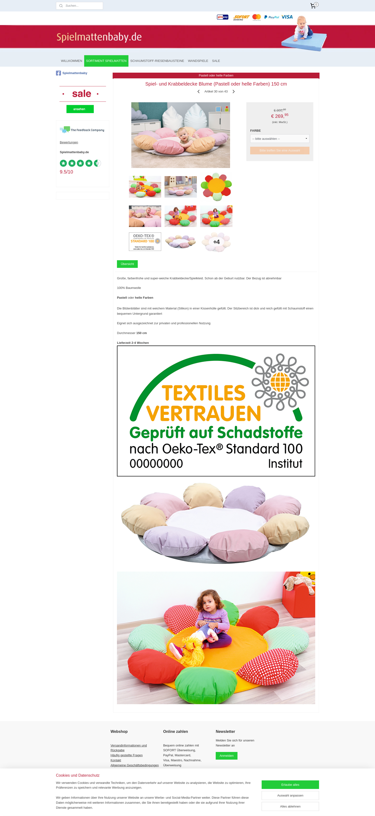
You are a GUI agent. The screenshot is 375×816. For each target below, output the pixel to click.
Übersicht (127, 264)
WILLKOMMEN (71, 61)
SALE (216, 61)
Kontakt (115, 760)
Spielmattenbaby (71, 73)
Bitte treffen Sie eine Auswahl (280, 150)
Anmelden (227, 755)
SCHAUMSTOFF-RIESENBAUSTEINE (157, 61)
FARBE (255, 130)
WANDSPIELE (198, 61)
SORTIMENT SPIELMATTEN (106, 61)
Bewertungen (69, 142)
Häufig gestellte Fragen (126, 755)
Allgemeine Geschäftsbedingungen (134, 765)
